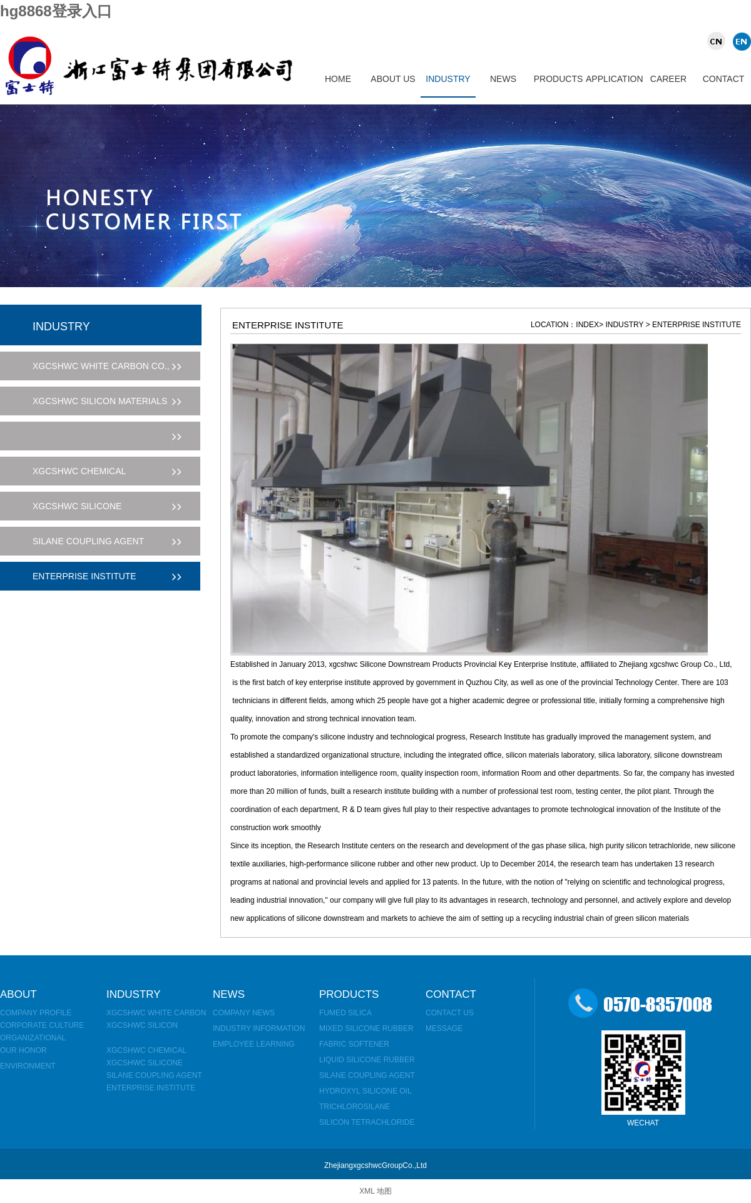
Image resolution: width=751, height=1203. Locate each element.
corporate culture (42, 1025)
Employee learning (254, 1044)
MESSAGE (444, 1028)
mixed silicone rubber (366, 1028)
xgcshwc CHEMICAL (146, 1050)
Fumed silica (345, 1012)
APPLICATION (613, 79)
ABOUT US (392, 79)
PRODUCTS (558, 79)
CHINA (718, 41)
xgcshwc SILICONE (144, 1062)
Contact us (450, 1012)
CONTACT (724, 79)
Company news (244, 1012)
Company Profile (35, 1012)
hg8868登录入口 (56, 11)
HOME (338, 79)
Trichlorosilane (354, 1106)
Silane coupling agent (154, 1075)
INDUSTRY (448, 79)
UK (740, 41)
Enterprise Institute (150, 1088)
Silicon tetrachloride (366, 1122)
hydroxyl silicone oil (365, 1091)
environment (28, 1066)
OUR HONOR (23, 1050)
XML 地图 (375, 1191)
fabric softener (354, 1044)
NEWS (503, 79)
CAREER (668, 79)
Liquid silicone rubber (367, 1059)
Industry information (259, 1028)
